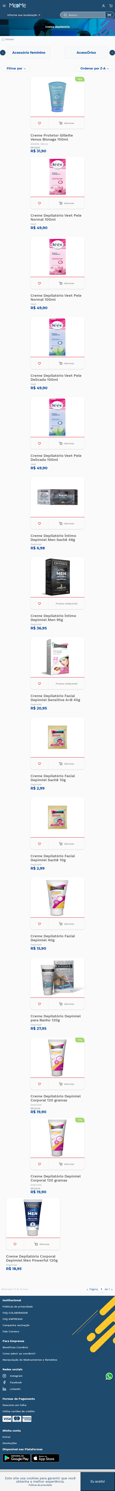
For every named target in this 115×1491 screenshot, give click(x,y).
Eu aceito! (98, 1481)
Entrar (7, 1436)
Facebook (12, 1382)
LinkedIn (12, 1389)
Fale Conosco (11, 1331)
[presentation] (2, 52)
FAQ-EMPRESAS (12, 1319)
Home (7, 39)
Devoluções (10, 1443)
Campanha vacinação (16, 1325)
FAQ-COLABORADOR (15, 1312)
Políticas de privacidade (18, 1306)
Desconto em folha (14, 1405)
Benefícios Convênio (15, 1347)
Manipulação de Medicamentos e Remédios (30, 1359)
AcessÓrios (86, 53)
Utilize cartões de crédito (19, 1411)
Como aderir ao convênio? (19, 1353)
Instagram (12, 1376)
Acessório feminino (28, 53)
